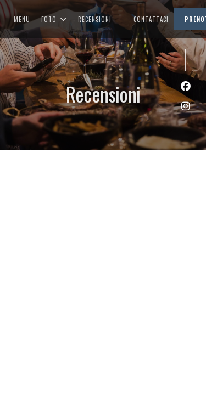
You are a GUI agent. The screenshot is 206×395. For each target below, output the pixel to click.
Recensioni (95, 19)
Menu (22, 19)
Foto (54, 19)
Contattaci (151, 19)
